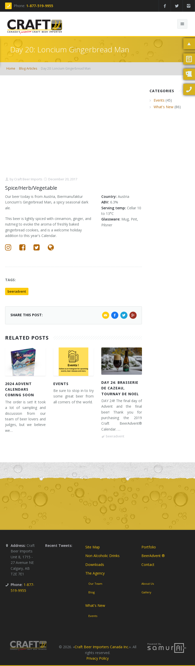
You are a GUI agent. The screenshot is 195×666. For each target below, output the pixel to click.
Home (10, 68)
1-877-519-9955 (39, 5)
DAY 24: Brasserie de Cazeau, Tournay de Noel (120, 388)
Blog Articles (28, 68)
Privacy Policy (97, 658)
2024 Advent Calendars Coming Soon (19, 389)
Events (61, 383)
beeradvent (17, 291)
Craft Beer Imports (27, 179)
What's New (163, 106)
